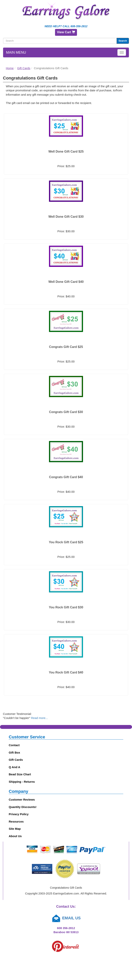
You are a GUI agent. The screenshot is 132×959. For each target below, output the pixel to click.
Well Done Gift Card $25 (66, 151)
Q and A (14, 767)
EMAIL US (66, 918)
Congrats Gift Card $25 (66, 346)
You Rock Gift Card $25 (66, 542)
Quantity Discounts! (23, 807)
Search (123, 40)
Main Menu (16, 52)
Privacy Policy (19, 814)
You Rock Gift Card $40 (66, 672)
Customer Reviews (22, 799)
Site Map (15, 828)
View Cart (66, 32)
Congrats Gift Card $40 (66, 477)
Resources (16, 821)
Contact (14, 745)
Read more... (39, 718)
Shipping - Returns (22, 781)
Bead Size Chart (20, 774)
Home (10, 68)
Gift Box (14, 752)
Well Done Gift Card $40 (66, 281)
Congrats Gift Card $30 (66, 412)
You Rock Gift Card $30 (66, 607)
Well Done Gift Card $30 (66, 216)
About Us (15, 836)
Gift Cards (23, 68)
